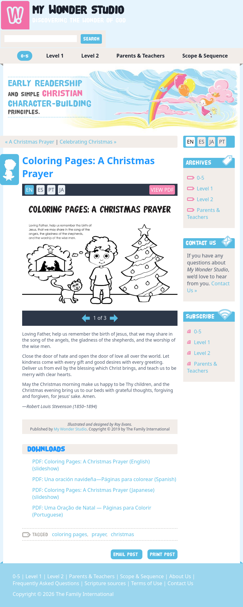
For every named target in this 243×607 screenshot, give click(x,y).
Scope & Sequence (205, 55)
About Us (180, 576)
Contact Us (180, 583)
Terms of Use (147, 583)
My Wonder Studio (70, 429)
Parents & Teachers (140, 55)
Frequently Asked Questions (46, 583)
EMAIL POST (126, 554)
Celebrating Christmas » (88, 141)
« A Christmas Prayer (29, 141)
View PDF (162, 189)
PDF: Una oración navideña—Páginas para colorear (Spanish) (104, 479)
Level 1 (55, 55)
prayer (99, 534)
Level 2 (90, 55)
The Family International (85, 594)
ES (40, 189)
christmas (122, 534)
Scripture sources (105, 583)
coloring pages (69, 534)
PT (51, 189)
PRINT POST (162, 554)
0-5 (24, 55)
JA (61, 189)
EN (29, 189)
